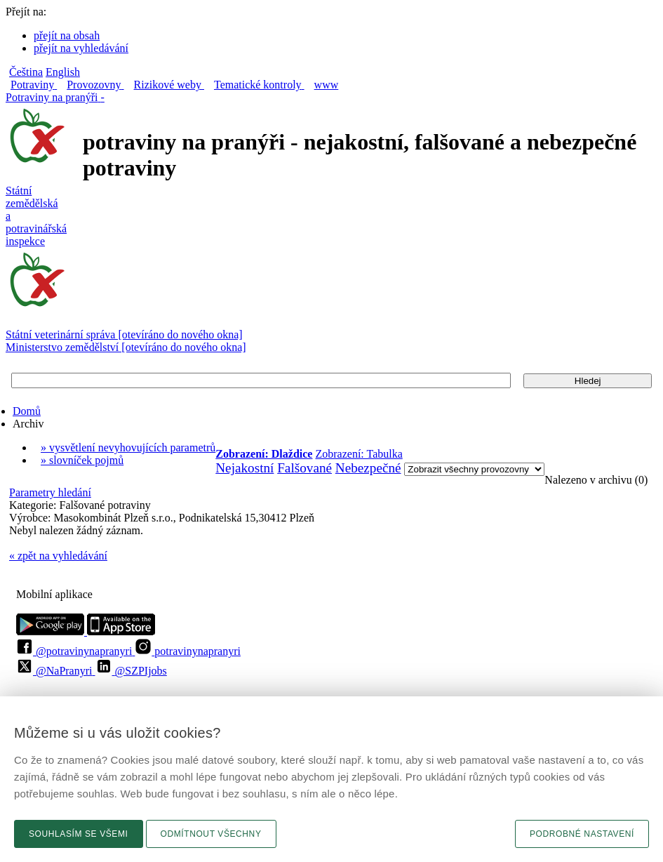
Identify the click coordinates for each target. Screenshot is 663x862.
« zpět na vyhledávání (58, 556)
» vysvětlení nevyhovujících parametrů (128, 447)
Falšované (304, 467)
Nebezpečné (368, 467)
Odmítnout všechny (211, 834)
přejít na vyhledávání (81, 48)
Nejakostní (244, 467)
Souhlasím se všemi (78, 834)
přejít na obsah (67, 35)
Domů (27, 411)
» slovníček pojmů (82, 460)
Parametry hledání (50, 492)
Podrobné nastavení (582, 834)
